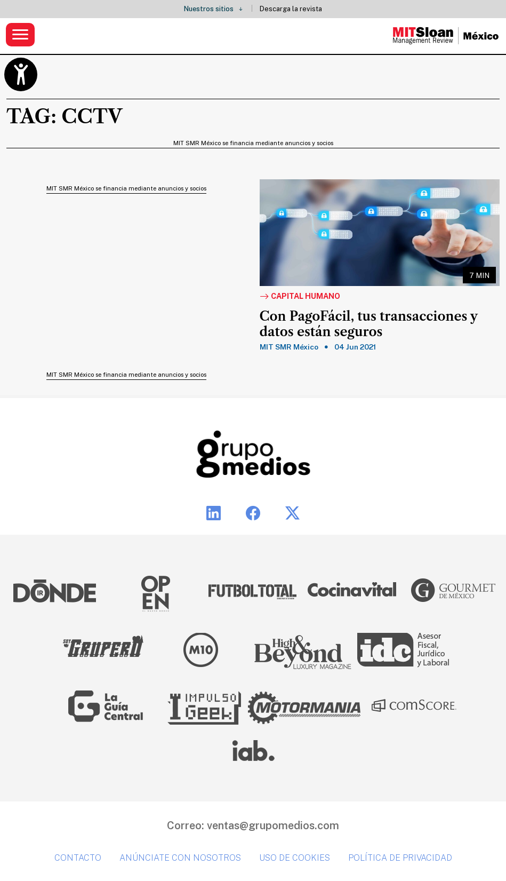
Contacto (77, 858)
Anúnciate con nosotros (180, 858)
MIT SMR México (289, 347)
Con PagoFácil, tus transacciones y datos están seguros (369, 324)
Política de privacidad (400, 858)
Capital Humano (300, 296)
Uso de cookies (294, 858)
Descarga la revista (291, 9)
